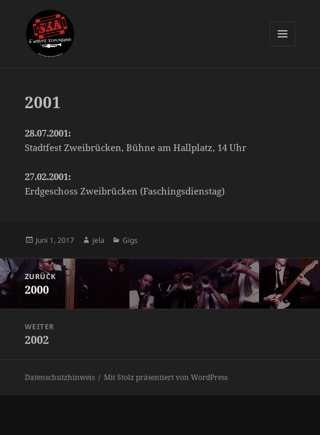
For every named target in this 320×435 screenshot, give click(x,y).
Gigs (130, 240)
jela (98, 240)
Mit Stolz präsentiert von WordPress (166, 377)
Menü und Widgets (282, 46)
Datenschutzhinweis (60, 377)
